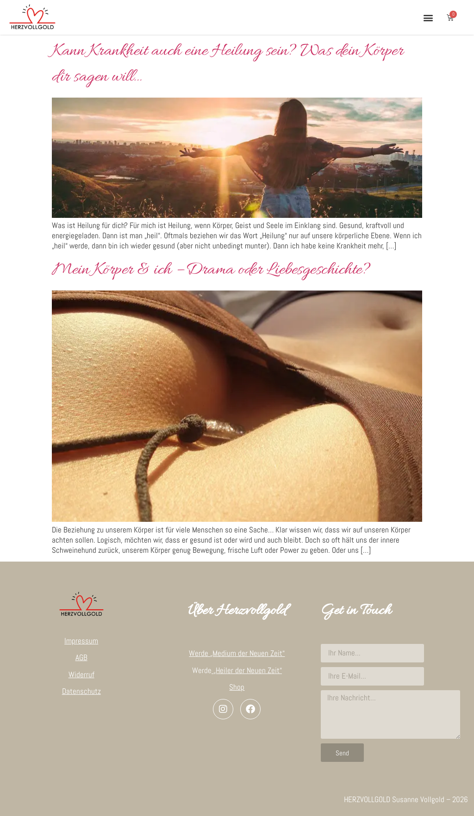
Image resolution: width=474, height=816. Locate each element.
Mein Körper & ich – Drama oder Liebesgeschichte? (211, 270)
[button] (428, 17)
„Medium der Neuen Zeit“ (247, 653)
